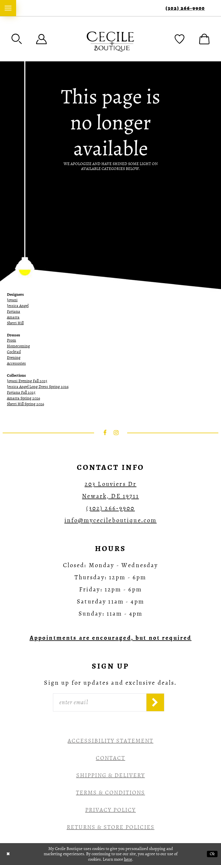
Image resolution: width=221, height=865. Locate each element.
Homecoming (18, 346)
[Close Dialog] (8, 854)
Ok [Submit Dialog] (212, 854)
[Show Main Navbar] (8, 8)
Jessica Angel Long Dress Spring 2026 (37, 386)
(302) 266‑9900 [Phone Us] (185, 8)
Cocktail (14, 352)
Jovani (12, 300)
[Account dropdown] (41, 39)
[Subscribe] (155, 702)
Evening (13, 357)
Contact (110, 758)
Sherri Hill (15, 323)
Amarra (13, 317)
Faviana (13, 311)
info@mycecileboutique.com (110, 520)
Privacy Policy (110, 810)
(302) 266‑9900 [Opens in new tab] (110, 508)
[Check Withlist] (180, 39)
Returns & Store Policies (111, 827)
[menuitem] (8, 8)
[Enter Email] (99, 702)
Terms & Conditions (110, 792)
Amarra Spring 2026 (23, 398)
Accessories (16, 363)
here (128, 859)
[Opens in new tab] (111, 638)
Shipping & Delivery (110, 775)
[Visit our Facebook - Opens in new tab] (105, 432)
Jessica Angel (17, 305)
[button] (17, 39)
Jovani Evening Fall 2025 (27, 381)
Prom (11, 340)
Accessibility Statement (110, 741)
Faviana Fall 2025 (21, 392)
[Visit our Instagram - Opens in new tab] (116, 432)
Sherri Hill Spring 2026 (25, 404)
